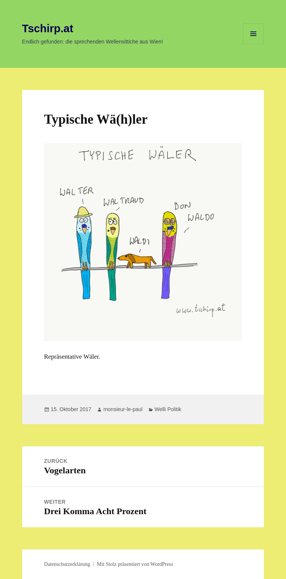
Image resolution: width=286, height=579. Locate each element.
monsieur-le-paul (122, 409)
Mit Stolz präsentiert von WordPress (135, 564)
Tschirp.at (47, 28)
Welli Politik (168, 409)
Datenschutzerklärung (67, 564)
